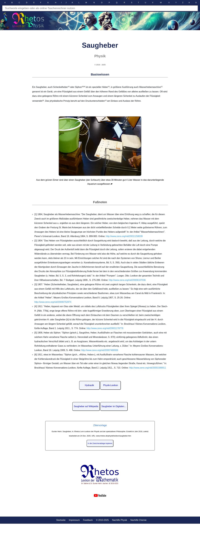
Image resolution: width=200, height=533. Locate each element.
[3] (68, 86)
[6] (84, 86)
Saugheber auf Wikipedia (86, 406)
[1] (161, 86)
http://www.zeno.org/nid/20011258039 (124, 236)
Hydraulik (89, 385)
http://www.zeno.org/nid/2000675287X (52, 302)
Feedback (88, 520)
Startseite (61, 520)
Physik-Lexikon (110, 385)
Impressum (74, 520)
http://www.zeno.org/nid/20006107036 (127, 280)
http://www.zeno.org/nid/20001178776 (105, 328)
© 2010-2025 (102, 520)
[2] (106, 100)
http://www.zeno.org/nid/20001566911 (147, 368)
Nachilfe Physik (119, 520)
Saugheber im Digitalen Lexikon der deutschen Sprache (114, 406)
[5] (82, 86)
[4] (109, 86)
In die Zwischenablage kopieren (100, 443)
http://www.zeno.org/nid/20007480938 (99, 350)
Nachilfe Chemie (138, 520)
